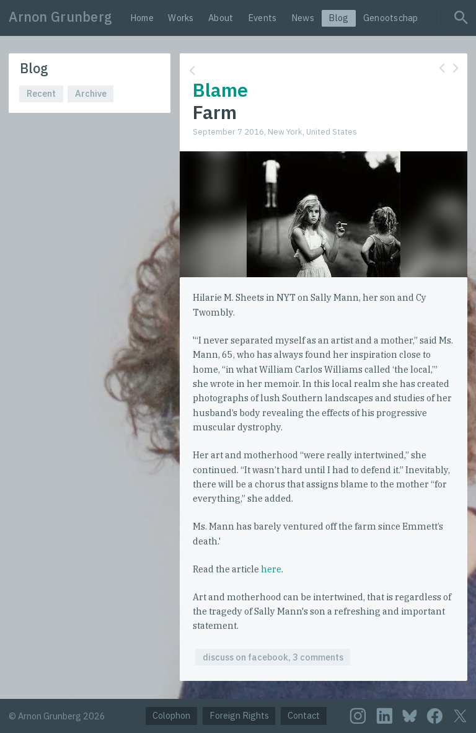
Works (180, 18)
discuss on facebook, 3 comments (273, 657)
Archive (91, 93)
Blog (338, 18)
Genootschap (390, 18)
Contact (304, 715)
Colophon (171, 715)
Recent (41, 93)
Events (262, 18)
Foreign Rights (239, 715)
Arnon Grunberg (60, 16)
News (302, 18)
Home (142, 18)
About (220, 18)
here (271, 569)
